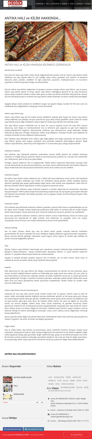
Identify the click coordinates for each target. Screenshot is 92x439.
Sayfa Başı (77, 434)
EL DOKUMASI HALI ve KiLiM (59, 429)
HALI (10, 426)
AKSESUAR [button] (80, 4)
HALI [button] (48, 4)
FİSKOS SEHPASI (67, 422)
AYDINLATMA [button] (56, 4)
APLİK (85, 419)
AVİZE (86, 426)
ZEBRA (72, 419)
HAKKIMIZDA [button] (40, 4)
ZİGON (51, 422)
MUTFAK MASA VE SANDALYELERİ (61, 426)
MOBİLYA (52, 419)
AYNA (57, 422)
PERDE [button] (72, 4)
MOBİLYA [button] (65, 4)
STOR (59, 419)
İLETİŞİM (87, 4)
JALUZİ (65, 419)
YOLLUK (79, 426)
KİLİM (79, 419)
